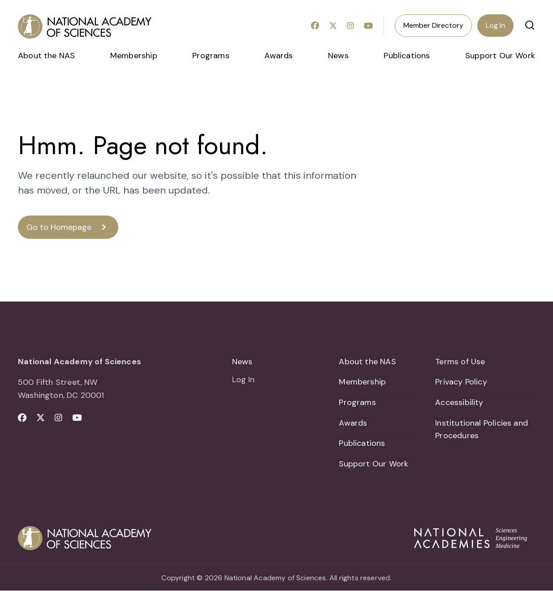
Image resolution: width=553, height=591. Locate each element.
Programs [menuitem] (210, 55)
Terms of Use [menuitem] (460, 361)
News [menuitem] (338, 55)
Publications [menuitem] (407, 55)
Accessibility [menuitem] (459, 402)
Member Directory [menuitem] (433, 25)
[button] (529, 25)
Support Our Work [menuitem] (500, 55)
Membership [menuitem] (133, 55)
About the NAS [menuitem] (46, 55)
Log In (495, 25)
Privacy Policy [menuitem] (461, 381)
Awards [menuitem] (278, 55)
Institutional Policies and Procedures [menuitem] (481, 429)
